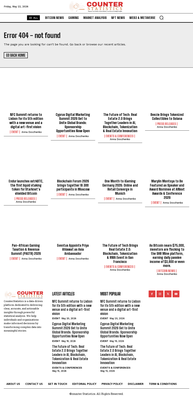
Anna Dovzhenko (32, 131)
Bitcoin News (166, 270)
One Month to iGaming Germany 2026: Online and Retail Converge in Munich (120, 187)
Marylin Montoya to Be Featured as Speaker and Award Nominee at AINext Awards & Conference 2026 (167, 189)
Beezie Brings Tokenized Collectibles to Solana (167, 116)
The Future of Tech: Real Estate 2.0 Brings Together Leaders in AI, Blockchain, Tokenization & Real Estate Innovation (120, 122)
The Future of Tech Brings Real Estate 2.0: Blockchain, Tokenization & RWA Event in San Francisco (120, 253)
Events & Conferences (120, 135)
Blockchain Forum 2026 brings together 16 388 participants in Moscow (73, 185)
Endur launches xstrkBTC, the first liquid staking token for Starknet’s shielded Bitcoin (26, 187)
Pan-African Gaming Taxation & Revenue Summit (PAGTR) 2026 (26, 249)
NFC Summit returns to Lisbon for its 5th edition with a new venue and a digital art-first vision (26, 120)
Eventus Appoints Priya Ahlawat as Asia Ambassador (73, 249)
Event (15, 131)
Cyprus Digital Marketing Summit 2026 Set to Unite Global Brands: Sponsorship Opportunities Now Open (73, 122)
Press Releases (166, 123)
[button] (161, 17)
